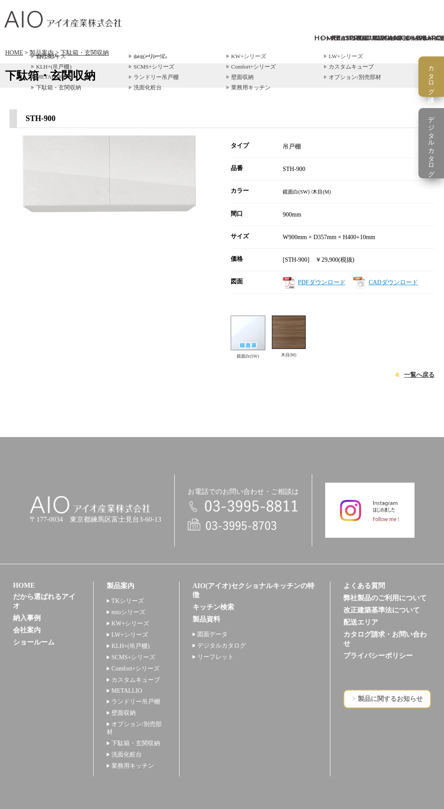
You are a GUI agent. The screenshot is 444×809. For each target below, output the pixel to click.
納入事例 (27, 618)
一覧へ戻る (419, 375)
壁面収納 (123, 713)
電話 (243, 507)
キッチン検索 (213, 607)
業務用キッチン (132, 766)
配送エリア (360, 622)
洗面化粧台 (126, 754)
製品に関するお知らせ (390, 698)
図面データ (212, 634)
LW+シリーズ (129, 634)
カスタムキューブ (135, 680)
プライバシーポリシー (378, 655)
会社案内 (27, 630)
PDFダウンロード (322, 282)
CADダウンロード (393, 282)
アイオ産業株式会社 (63, 19)
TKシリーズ (127, 601)
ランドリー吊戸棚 (135, 701)
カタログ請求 (431, 76)
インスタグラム (369, 510)
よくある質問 (364, 585)
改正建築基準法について (381, 610)
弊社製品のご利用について (385, 598)
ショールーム (34, 642)
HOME (14, 52)
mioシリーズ (128, 612)
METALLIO (126, 690)
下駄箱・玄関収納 (84, 52)
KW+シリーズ (130, 623)
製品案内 (41, 52)
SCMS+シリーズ (133, 657)
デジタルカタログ (221, 645)
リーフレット (215, 657)
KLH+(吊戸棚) (130, 646)
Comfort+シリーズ (135, 668)
